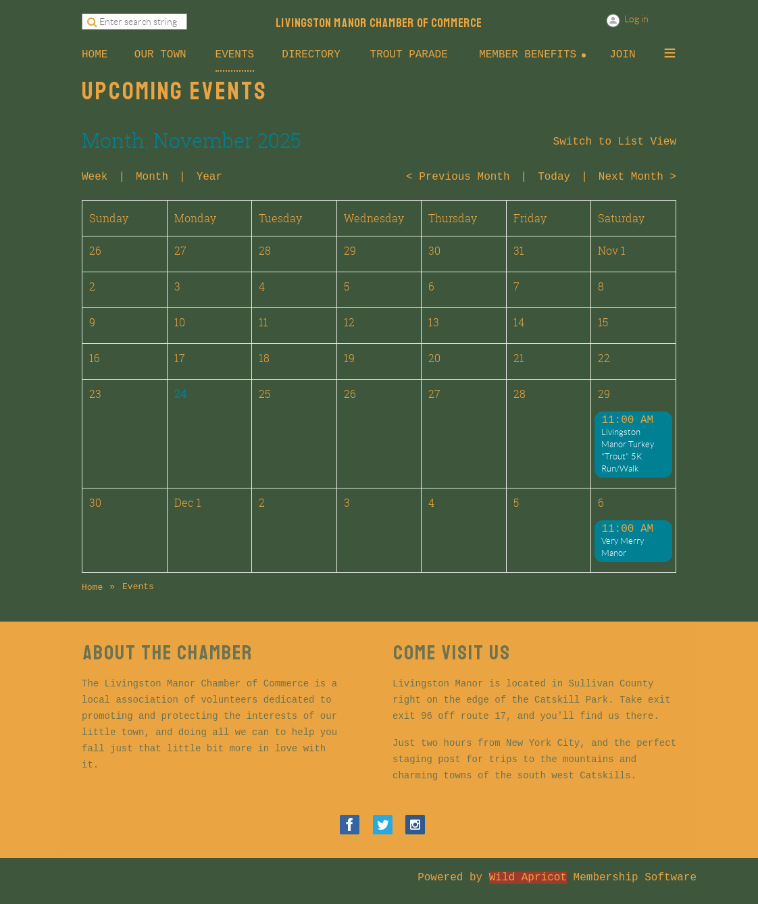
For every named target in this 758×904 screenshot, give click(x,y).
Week (94, 177)
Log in (636, 19)
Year (209, 177)
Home (92, 587)
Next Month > (637, 177)
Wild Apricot (528, 878)
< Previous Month (458, 177)
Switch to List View (614, 142)
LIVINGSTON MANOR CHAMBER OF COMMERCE (379, 24)
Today (554, 177)
